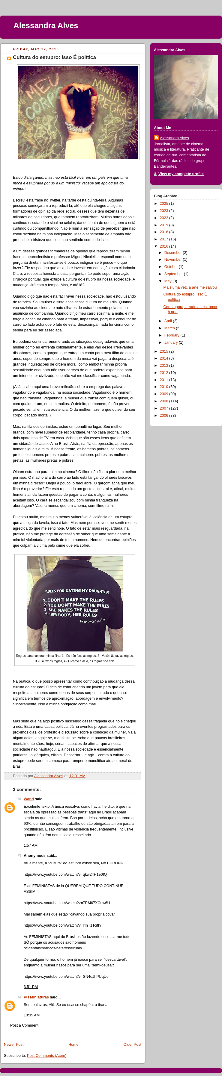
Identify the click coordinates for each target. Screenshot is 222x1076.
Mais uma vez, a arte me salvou (190, 287)
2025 (165, 203)
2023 (165, 211)
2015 (165, 351)
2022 (165, 218)
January (171, 342)
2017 (165, 239)
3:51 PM (31, 987)
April (168, 321)
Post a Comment (24, 1025)
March (170, 328)
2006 (165, 415)
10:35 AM (32, 1015)
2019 (165, 225)
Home (73, 1044)
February (172, 335)
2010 (165, 387)
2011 (165, 380)
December (173, 253)
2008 (165, 401)
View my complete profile (181, 174)
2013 (165, 365)
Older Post (132, 1044)
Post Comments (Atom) (46, 1056)
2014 (165, 358)
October (171, 267)
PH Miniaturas (36, 997)
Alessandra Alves (46, 25)
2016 (165, 246)
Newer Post (13, 1044)
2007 (165, 408)
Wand (29, 799)
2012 (165, 373)
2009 (165, 394)
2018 (165, 232)
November (173, 259)
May (168, 281)
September (174, 274)
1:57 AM (31, 845)
